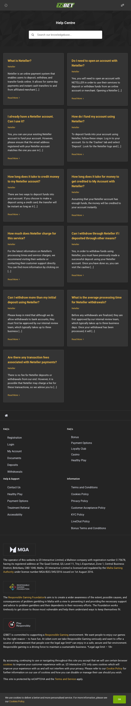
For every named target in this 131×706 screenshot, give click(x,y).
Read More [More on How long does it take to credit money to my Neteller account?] (13, 215)
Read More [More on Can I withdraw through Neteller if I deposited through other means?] (77, 279)
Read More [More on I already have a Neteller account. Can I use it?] (13, 158)
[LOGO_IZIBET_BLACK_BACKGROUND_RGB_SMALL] (65, 3)
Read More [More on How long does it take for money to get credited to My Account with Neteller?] (77, 215)
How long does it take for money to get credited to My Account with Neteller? (95, 181)
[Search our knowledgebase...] (65, 35)
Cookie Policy (114, 668)
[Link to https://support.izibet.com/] (6, 415)
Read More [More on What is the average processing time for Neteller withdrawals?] (77, 339)
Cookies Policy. (17, 701)
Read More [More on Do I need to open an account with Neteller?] (77, 98)
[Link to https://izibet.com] (6, 5)
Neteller (11, 66)
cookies (7, 664)
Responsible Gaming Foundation (26, 597)
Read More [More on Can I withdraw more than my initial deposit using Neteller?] (13, 339)
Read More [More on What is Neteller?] (13, 98)
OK (119, 699)
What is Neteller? (19, 60)
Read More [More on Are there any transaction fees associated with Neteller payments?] (13, 395)
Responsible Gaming (56, 634)
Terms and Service (65, 679)
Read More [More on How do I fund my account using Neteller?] (77, 158)
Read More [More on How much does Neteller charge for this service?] (13, 279)
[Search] (33, 35)
